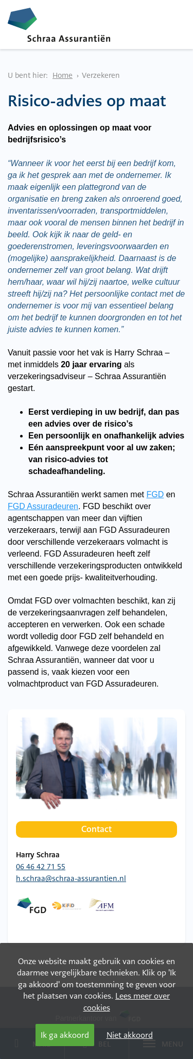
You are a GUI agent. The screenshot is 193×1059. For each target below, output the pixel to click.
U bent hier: (28, 75)
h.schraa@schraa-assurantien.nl (71, 878)
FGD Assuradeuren (43, 506)
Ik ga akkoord (65, 1035)
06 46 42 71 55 (40, 866)
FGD (155, 494)
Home (62, 75)
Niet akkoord (130, 1035)
